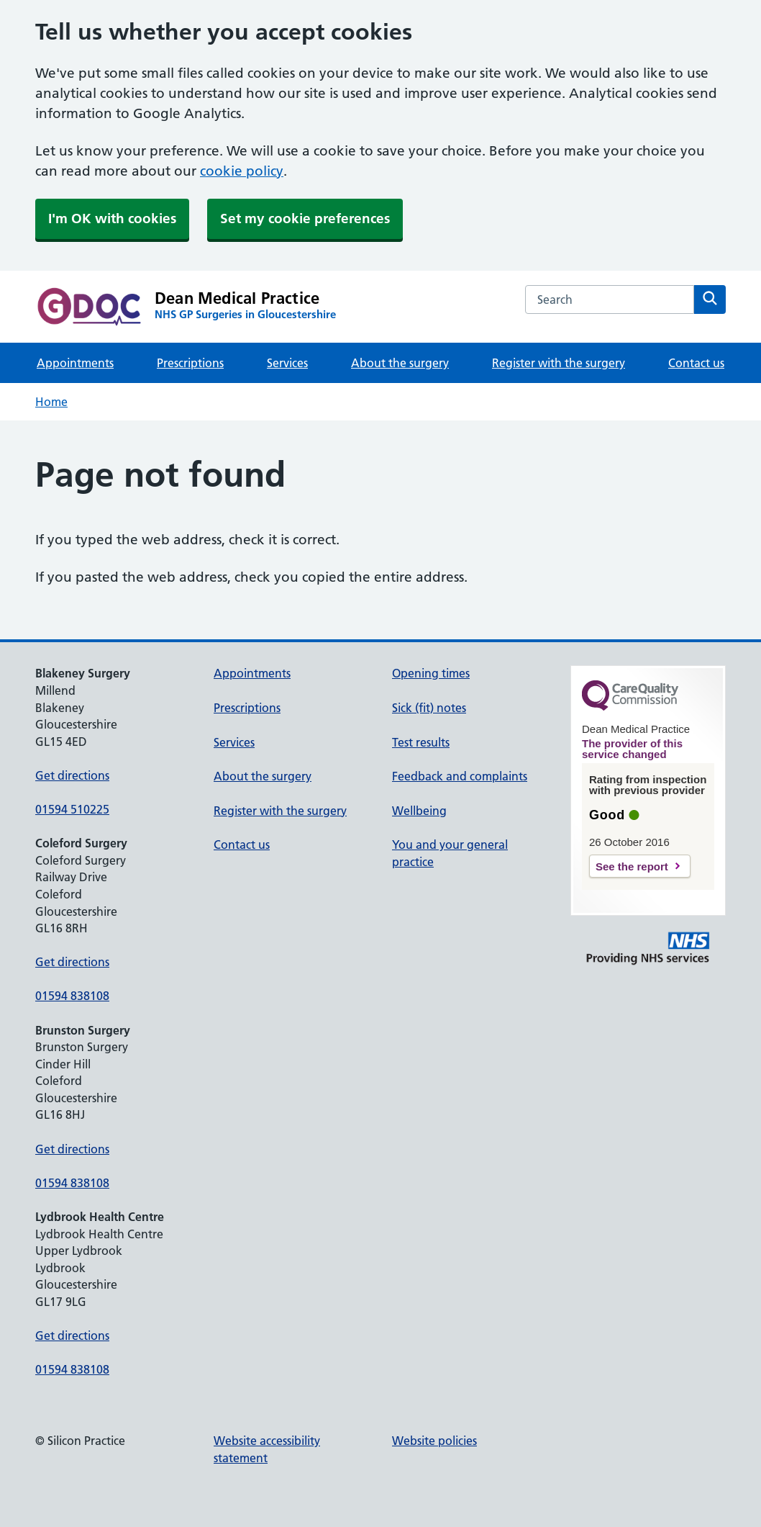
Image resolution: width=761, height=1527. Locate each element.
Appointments (75, 363)
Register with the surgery (558, 363)
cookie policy (241, 171)
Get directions (72, 775)
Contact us (696, 363)
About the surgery (400, 363)
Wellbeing (419, 810)
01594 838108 (72, 995)
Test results (421, 742)
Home (51, 402)
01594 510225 (72, 809)
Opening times (431, 673)
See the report (632, 866)
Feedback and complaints (459, 776)
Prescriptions (190, 363)
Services (287, 363)
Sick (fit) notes (429, 708)
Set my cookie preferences (305, 218)
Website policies (434, 1440)
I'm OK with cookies (112, 218)
